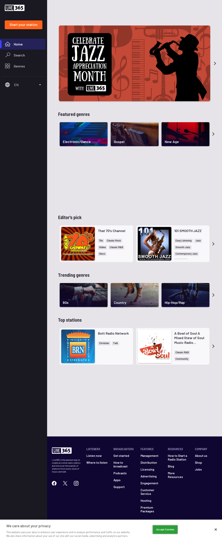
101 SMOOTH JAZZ (188, 231)
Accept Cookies (165, 529)
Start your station (23, 24)
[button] (101, 241)
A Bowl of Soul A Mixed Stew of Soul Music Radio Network (189, 338)
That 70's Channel (111, 231)
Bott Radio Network (113, 333)
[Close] (215, 529)
